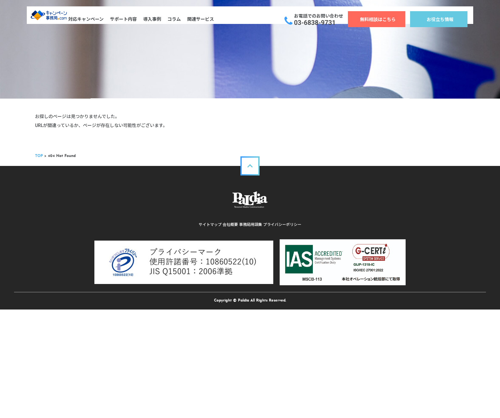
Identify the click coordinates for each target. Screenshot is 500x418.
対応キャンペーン (96, 19)
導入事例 (163, 19)
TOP (95, 280)
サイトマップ (202, 349)
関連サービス (211, 19)
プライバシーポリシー (290, 349)
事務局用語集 (253, 349)
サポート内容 (134, 19)
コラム (185, 19)
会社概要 (227, 349)
